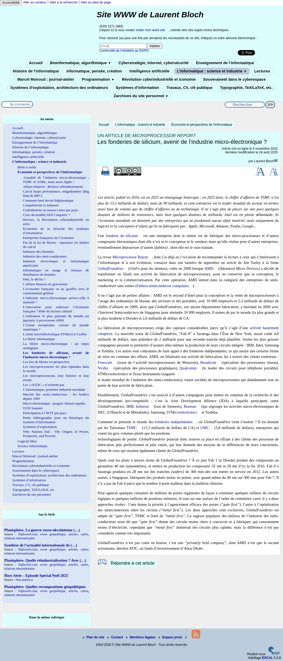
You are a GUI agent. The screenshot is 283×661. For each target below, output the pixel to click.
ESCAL (267, 658)
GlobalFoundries (111, 268)
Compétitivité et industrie (41, 205)
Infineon (142, 406)
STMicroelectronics (181, 412)
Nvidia (103, 368)
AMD (209, 268)
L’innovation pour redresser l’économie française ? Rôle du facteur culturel (56, 309)
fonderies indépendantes (173, 422)
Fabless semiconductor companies (163, 286)
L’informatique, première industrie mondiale (54, 389)
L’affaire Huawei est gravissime (45, 284)
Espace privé (170, 637)
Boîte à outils (27, 167)
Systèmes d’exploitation (40, 427)
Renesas (190, 406)
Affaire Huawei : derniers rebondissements (53, 187)
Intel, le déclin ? (34, 279)
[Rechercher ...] (245, 105)
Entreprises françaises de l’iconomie (48, 238)
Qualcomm (188, 368)
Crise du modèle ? (46, 215)
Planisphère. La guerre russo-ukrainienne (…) (42, 530)
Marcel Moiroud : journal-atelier (45, 79)
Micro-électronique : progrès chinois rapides (54, 403)
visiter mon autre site (150, 30)
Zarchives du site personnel (140, 96)
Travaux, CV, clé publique (189, 87)
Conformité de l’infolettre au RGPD (124, 50)
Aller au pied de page (96, 2)
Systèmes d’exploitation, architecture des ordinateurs (59, 87)
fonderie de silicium (122, 236)
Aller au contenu (34, 2)
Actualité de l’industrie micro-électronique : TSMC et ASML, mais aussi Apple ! (56, 180)
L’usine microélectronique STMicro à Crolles (55, 334)
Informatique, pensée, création (94, 71)
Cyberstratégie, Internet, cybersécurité (153, 63)
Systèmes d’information (137, 87)
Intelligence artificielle (149, 71)
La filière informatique (39, 339)
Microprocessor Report (130, 257)
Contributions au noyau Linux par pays (50, 210)
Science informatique (32, 446)
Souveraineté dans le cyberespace (234, 79)
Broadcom (208, 362)
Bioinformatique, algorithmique (80, 63)
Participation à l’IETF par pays (44, 413)
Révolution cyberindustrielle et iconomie (158, 79)
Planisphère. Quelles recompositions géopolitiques (45, 587)
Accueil (36, 63)
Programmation (98, 79)
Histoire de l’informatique (36, 71)
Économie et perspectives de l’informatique (201, 125)
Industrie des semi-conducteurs (45, 256)
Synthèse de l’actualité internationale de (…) (40, 545)
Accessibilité (11, 3)
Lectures (262, 71)
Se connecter (20, 104)
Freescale (105, 362)
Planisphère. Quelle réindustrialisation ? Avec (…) (45, 560)
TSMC (131, 428)
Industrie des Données (38, 252)
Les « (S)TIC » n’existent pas (43, 385)
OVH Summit (33, 408)
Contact (115, 637)
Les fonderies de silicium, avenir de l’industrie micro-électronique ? (56, 355)
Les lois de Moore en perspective (46, 362)
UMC (204, 428)
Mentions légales (141, 637)
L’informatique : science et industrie (212, 71)
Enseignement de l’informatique (225, 63)
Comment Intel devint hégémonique (48, 200)
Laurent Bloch (264, 161)
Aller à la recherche (63, 2)
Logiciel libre (27, 441)
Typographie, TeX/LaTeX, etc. (246, 87)
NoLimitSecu (24, 580)
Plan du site (94, 637)
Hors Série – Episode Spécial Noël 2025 (36, 575)
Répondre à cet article (132, 563)
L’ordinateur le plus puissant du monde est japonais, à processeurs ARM (56, 318)
